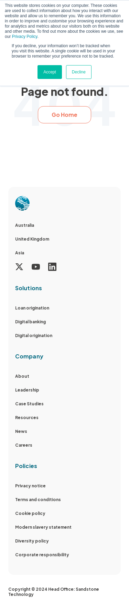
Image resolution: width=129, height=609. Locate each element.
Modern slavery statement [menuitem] (43, 527)
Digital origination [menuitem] (33, 335)
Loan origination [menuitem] (32, 308)
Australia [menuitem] (24, 225)
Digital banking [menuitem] (30, 321)
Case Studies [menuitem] (29, 403)
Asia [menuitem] (19, 252)
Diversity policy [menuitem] (32, 541)
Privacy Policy (24, 36)
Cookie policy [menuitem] (30, 513)
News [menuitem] (21, 431)
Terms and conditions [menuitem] (38, 499)
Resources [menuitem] (27, 417)
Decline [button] (79, 72)
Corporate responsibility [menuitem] (42, 554)
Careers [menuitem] (23, 445)
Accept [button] (49, 72)
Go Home (64, 114)
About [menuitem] (22, 376)
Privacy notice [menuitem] (30, 485)
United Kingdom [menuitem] (32, 239)
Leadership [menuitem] (27, 390)
